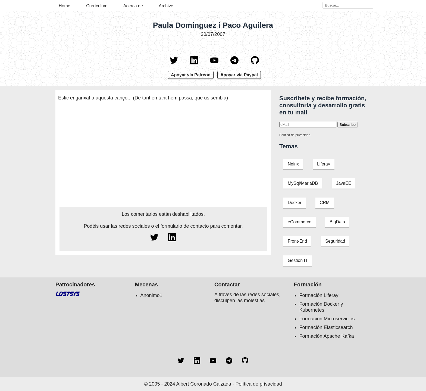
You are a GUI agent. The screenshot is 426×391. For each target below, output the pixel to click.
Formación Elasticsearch (326, 327)
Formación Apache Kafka (326, 336)
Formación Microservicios (327, 318)
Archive (166, 6)
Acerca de (133, 6)
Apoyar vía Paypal (239, 75)
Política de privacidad (294, 135)
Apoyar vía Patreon (191, 75)
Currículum (96, 6)
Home (64, 6)
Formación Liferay (319, 295)
